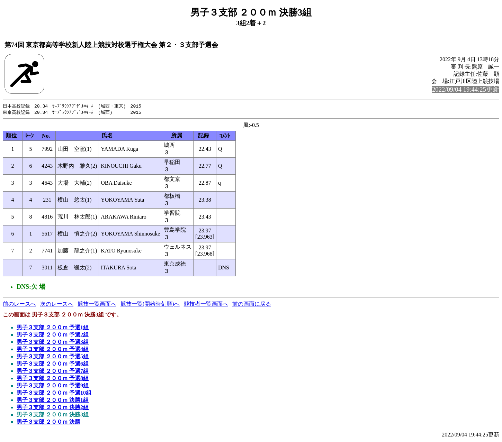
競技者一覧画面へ (206, 304)
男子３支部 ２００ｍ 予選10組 (54, 393)
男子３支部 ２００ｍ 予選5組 (53, 357)
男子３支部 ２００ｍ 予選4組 (53, 350)
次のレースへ (56, 304)
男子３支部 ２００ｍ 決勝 (48, 422)
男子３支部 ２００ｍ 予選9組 (53, 386)
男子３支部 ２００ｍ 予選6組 (53, 364)
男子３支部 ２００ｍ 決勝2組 (53, 408)
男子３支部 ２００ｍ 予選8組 (53, 379)
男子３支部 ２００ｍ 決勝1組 (53, 401)
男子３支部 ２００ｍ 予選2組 (53, 335)
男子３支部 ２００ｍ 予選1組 (53, 328)
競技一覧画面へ (97, 304)
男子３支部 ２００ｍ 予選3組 (53, 343)
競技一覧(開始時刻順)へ (150, 304)
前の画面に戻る (251, 304)
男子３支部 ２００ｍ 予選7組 (53, 372)
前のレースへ (19, 304)
